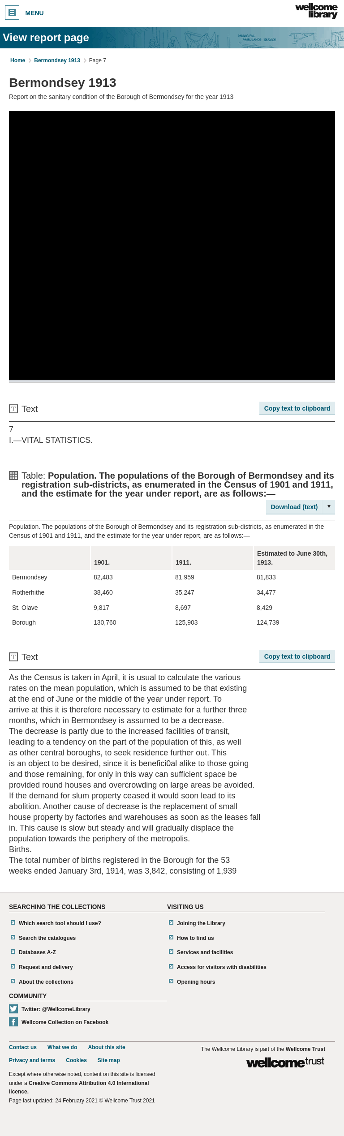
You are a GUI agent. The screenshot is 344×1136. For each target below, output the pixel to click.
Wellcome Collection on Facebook (65, 1022)
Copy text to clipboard (297, 408)
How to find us (195, 938)
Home (17, 60)
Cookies (76, 1060)
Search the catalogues (47, 938)
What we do (62, 1047)
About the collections (46, 982)
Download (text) (294, 506)
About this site (106, 1047)
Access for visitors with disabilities (222, 967)
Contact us (23, 1047)
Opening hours (196, 982)
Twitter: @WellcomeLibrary (56, 1009)
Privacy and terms (32, 1060)
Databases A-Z (37, 952)
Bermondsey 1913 (57, 60)
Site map (109, 1060)
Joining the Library (201, 923)
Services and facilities (205, 952)
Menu (24, 12)
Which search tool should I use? (60, 923)
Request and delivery (46, 967)
